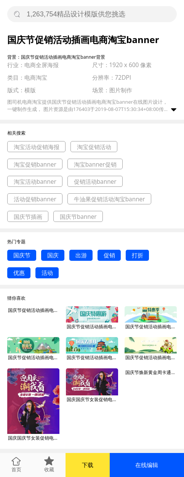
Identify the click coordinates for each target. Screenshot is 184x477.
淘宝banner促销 (95, 164)
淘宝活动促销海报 (36, 147)
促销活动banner (95, 181)
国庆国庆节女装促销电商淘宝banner (33, 438)
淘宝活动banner (35, 181)
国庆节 (21, 255)
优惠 (19, 272)
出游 (81, 255)
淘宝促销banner (35, 164)
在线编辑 (146, 465)
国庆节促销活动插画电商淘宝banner (33, 310)
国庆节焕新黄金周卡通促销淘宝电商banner (150, 372)
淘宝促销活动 (94, 147)
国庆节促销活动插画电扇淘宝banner (92, 326)
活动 (47, 272)
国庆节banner (78, 216)
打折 (137, 255)
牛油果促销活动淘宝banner (109, 199)
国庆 (53, 255)
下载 (87, 465)
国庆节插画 (28, 216)
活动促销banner (35, 199)
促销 (109, 255)
